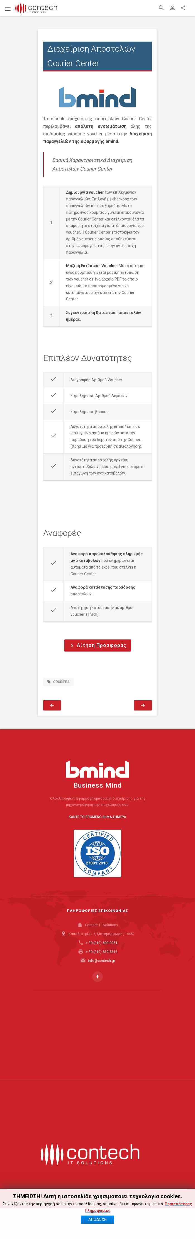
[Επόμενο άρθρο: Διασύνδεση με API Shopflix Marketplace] (143, 705)
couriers (58, 682)
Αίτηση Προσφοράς (97, 645)
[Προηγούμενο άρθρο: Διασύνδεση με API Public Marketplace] (52, 705)
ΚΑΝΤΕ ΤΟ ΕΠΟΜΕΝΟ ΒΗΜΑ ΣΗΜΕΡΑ (97, 827)
